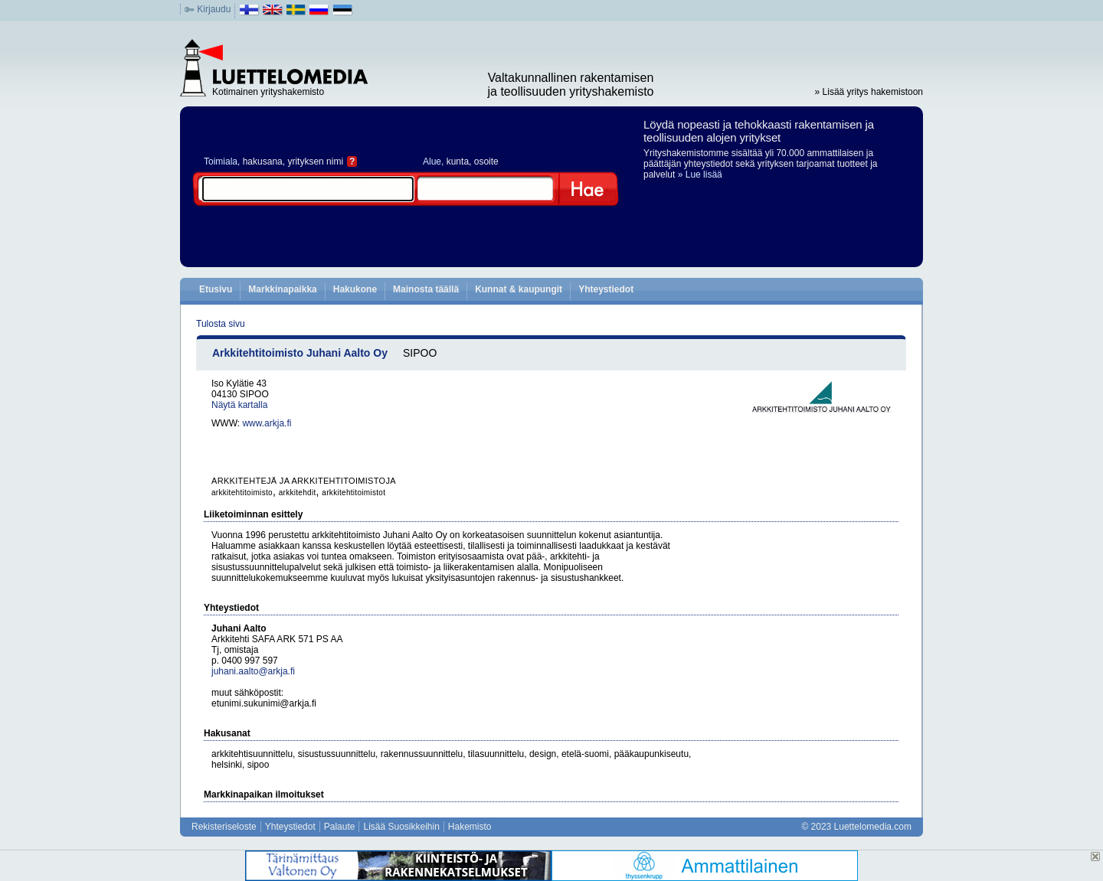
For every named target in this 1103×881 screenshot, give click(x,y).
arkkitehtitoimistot (353, 492)
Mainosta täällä (426, 289)
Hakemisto (470, 826)
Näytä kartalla (239, 405)
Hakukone (355, 289)
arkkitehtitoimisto (242, 492)
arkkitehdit (297, 492)
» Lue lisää (700, 174)
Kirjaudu (214, 9)
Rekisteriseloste (224, 826)
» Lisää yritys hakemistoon (869, 91)
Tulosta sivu (220, 323)
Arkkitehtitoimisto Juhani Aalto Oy (300, 353)
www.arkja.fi (266, 423)
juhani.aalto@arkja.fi (253, 671)
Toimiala (220, 161)
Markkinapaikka (282, 289)
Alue (432, 161)
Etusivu (215, 289)
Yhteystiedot (605, 289)
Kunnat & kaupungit (518, 289)
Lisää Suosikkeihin (401, 826)
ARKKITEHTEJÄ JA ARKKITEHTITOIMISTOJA (303, 480)
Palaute (339, 826)
